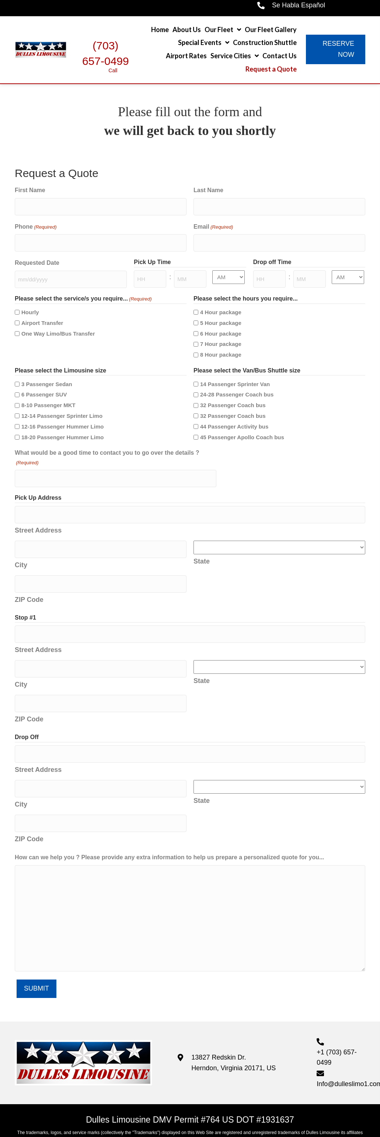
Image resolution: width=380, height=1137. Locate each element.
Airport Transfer (42, 314)
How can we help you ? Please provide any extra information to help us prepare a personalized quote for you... (169, 820)
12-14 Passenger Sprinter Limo (61, 407)
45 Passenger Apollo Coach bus (242, 428)
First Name (30, 190)
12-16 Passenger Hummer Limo (62, 418)
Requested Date (37, 257)
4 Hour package (220, 304)
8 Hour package (220, 346)
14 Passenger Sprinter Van (235, 375)
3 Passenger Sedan (46, 375)
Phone (36, 224)
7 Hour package (220, 335)
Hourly (30, 304)
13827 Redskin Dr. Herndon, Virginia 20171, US (233, 1026)
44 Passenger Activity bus (234, 418)
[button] (335, 49)
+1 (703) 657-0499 (337, 1020)
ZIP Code (29, 579)
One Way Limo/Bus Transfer (58, 325)
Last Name (208, 190)
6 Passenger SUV (44, 386)
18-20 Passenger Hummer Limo (62, 428)
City (21, 548)
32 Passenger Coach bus (233, 397)
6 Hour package (220, 325)
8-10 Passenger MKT (48, 397)
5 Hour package (220, 314)
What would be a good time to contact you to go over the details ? (107, 449)
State (202, 547)
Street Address (38, 516)
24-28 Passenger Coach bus (236, 386)
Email (213, 224)
